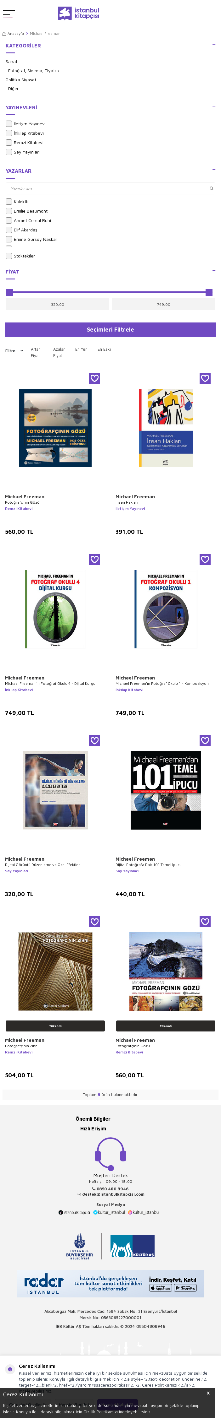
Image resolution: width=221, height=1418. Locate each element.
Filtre (14, 351)
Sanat (11, 61)
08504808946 (150, 1326)
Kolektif (17, 201)
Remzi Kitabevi (24, 142)
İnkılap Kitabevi (25, 133)
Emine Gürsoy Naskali (32, 239)
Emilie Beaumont (27, 211)
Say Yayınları (23, 152)
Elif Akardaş (21, 230)
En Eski (104, 349)
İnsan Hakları (127, 502)
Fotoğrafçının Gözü (22, 502)
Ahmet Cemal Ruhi (28, 220)
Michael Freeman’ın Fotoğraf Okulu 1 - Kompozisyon (162, 683)
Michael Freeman (24, 496)
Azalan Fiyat (59, 352)
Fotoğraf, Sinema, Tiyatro (33, 70)
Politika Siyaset (21, 79)
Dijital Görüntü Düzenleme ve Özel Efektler (42, 864)
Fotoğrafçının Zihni (21, 1045)
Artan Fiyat (36, 352)
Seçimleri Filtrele (110, 329)
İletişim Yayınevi (26, 124)
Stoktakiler (20, 256)
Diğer (13, 88)
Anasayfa (13, 33)
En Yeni (81, 349)
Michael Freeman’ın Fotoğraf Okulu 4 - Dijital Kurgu (50, 683)
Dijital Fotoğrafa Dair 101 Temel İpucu (149, 864)
